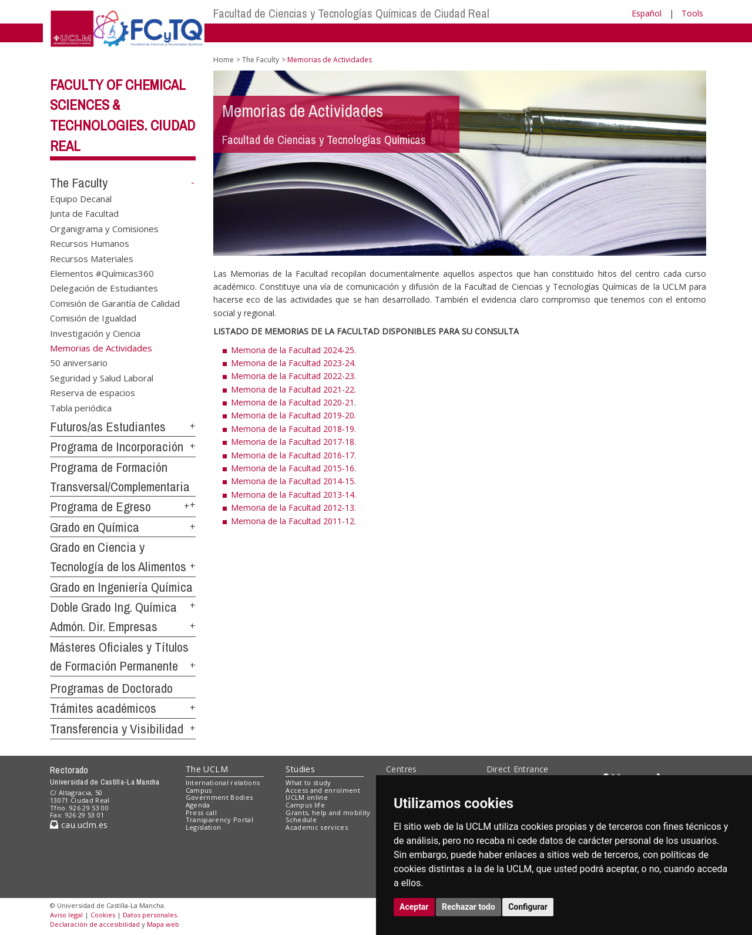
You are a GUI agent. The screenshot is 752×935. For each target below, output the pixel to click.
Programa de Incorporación (116, 446)
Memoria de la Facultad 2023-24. (293, 362)
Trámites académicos (103, 708)
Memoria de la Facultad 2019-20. (293, 415)
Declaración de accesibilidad (95, 924)
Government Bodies (219, 797)
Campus (199, 790)
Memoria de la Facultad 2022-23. (293, 375)
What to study (308, 782)
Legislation (203, 827)
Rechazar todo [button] (468, 906)
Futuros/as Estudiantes (108, 426)
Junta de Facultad (84, 213)
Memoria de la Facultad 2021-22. (293, 389)
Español (647, 13)
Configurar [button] (528, 906)
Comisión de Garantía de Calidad (115, 303)
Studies (300, 769)
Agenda (198, 804)
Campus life (305, 804)
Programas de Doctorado (111, 688)
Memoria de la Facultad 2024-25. (293, 350)
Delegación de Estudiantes (104, 288)
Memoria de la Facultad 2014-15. (293, 481)
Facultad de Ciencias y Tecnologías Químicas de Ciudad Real (351, 13)
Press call (201, 812)
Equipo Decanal (81, 198)
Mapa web (163, 924)
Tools (692, 13)
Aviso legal (66, 914)
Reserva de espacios (92, 392)
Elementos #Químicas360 (102, 273)
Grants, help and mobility (328, 812)
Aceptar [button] (414, 906)
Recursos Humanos (89, 243)
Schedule (301, 819)
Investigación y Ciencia (95, 333)
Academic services (317, 827)
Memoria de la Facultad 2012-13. (293, 507)
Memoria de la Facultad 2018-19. (293, 428)
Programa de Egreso (100, 506)
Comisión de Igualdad (93, 318)
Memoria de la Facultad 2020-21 (292, 402)
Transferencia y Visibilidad (116, 729)
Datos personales (150, 914)
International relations (223, 782)
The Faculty (79, 183)
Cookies (102, 914)
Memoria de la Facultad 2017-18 (292, 441)
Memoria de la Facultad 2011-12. (293, 521)
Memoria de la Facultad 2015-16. (293, 468)
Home (223, 60)
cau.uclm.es (79, 824)
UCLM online (307, 797)
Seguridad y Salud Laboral (101, 377)
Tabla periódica (81, 407)
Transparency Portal (219, 819)
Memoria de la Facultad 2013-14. (293, 494)
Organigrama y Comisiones (104, 228)
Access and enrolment (323, 790)
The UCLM (207, 769)
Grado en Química (94, 527)
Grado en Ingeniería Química (121, 587)
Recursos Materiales (91, 258)
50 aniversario (79, 362)
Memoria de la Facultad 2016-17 (292, 455)
